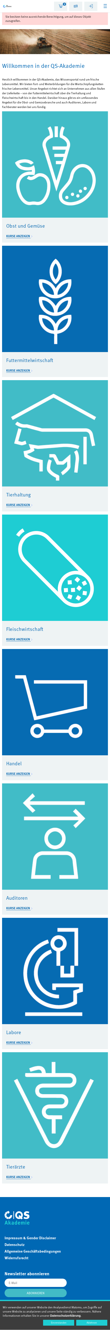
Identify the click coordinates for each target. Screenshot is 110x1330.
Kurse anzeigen (18, 236)
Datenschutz (15, 1244)
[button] (75, 7)
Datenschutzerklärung (65, 1315)
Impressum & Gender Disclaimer (30, 1238)
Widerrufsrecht (16, 1258)
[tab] (60, 6)
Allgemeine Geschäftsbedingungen (33, 1251)
